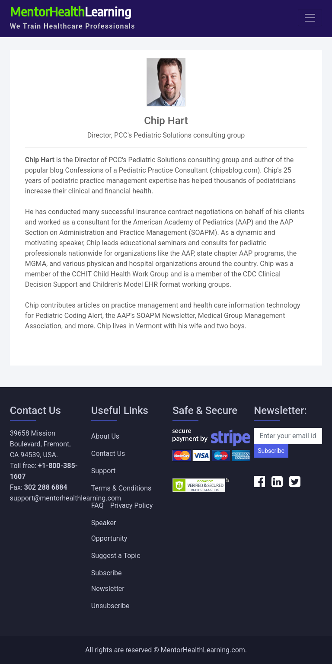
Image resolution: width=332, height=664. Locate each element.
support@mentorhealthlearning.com (65, 498)
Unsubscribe (110, 606)
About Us (105, 436)
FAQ (97, 505)
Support (103, 471)
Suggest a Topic (115, 556)
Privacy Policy (131, 505)
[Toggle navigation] (310, 17)
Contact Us (108, 453)
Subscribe (271, 450)
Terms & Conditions (121, 488)
